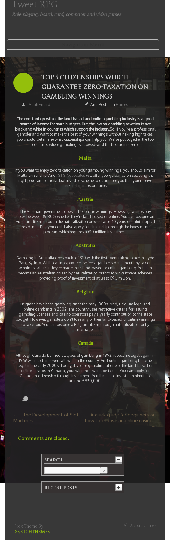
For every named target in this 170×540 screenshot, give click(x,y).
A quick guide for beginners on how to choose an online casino (120, 418)
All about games (140, 525)
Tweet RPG (34, 4)
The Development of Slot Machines (46, 418)
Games (122, 104)
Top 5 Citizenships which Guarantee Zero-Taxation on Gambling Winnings (94, 87)
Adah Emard (39, 104)
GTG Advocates (72, 175)
